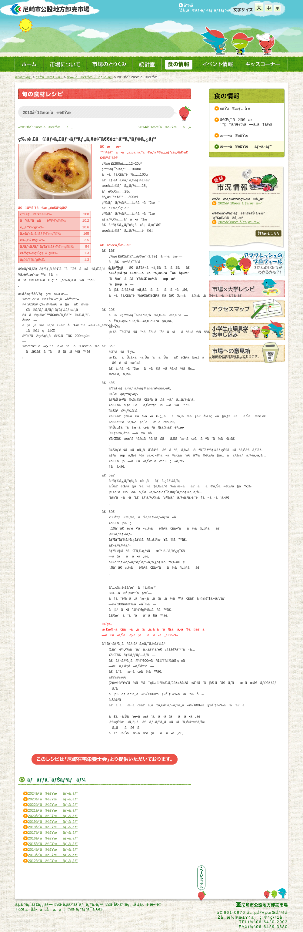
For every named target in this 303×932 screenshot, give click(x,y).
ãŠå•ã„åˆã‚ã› (45, 909)
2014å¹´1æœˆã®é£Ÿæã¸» (164, 127)
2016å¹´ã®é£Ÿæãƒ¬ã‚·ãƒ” (53, 838)
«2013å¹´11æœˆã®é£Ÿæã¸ (45, 127)
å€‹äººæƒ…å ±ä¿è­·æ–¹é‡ (138, 904)
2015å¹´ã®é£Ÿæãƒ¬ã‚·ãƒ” (53, 844)
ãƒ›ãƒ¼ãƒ (23, 77)
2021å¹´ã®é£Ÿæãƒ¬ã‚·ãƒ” (53, 810)
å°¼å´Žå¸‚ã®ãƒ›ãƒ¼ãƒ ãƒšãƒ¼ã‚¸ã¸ (209, 7)
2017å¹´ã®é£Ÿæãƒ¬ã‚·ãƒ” (53, 832)
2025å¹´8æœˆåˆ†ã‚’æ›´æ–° (239, 222)
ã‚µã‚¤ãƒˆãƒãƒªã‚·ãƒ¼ (83, 904)
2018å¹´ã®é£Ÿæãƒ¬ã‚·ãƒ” (53, 827)
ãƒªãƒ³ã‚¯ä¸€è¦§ (90, 909)
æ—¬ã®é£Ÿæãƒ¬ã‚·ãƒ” (90, 77)
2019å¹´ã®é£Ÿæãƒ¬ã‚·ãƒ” (53, 821)
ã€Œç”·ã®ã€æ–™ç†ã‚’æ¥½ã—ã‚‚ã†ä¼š (246, 122)
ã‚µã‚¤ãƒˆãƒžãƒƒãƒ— (33, 904)
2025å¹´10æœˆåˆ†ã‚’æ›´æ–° (240, 203)
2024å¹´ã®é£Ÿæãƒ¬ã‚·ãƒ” (53, 793)
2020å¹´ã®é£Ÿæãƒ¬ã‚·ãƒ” (53, 816)
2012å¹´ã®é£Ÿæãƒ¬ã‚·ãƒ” (53, 861)
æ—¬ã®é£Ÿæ (237, 135)
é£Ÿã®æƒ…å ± (49, 77)
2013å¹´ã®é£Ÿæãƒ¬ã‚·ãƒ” (53, 855)
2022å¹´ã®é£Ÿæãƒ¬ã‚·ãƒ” (53, 804)
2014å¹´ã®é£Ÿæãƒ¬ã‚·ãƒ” (53, 849)
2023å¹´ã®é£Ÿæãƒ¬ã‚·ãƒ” (53, 799)
